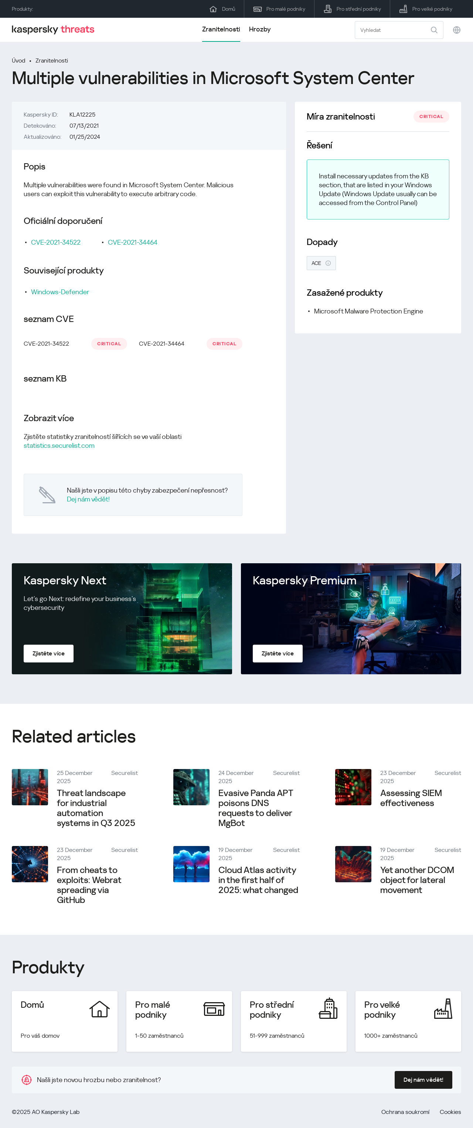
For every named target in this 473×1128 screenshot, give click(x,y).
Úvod (18, 60)
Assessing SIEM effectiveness (411, 798)
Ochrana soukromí (405, 1111)
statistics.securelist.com (59, 445)
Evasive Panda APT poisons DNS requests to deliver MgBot (255, 808)
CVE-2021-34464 (132, 242)
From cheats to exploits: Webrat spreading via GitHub (89, 885)
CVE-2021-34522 (56, 242)
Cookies (450, 1111)
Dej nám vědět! (88, 499)
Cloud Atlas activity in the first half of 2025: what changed (258, 880)
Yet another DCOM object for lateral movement (417, 880)
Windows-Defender (60, 292)
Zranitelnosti (221, 29)
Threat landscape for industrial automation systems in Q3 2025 (96, 808)
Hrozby (260, 29)
